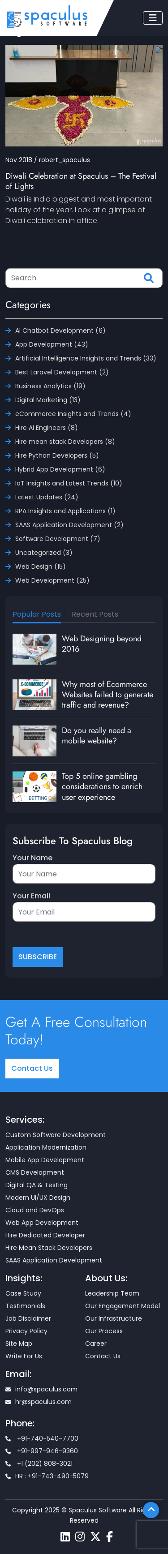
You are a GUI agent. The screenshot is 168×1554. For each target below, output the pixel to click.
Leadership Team (112, 1293)
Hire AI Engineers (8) (46, 427)
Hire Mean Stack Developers (48, 1247)
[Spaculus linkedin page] (65, 1536)
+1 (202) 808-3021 (39, 1463)
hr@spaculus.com (38, 1401)
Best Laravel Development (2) (62, 372)
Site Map (18, 1343)
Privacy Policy (26, 1330)
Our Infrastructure (113, 1318)
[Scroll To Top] (151, 1510)
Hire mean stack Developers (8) (65, 441)
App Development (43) (51, 344)
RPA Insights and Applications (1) (65, 511)
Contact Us (32, 1068)
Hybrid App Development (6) (60, 469)
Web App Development (41, 1222)
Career (96, 1343)
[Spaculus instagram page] (80, 1536)
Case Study (23, 1293)
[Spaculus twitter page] (95, 1536)
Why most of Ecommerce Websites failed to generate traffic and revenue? (107, 694)
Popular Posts (37, 614)
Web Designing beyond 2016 (102, 644)
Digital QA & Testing (36, 1185)
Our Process (104, 1330)
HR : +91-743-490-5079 (47, 1476)
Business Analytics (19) (50, 386)
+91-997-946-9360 (41, 1451)
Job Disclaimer (28, 1318)
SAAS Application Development (53, 1260)
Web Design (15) (40, 566)
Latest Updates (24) (46, 497)
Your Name (32, 858)
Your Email (31, 896)
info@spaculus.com (41, 1389)
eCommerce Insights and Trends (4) (73, 413)
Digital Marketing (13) (48, 399)
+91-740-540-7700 (41, 1438)
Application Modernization (45, 1147)
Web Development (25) (52, 580)
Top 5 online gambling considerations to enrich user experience (102, 786)
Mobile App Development (44, 1159)
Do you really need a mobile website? (96, 736)
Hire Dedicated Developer (45, 1235)
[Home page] (47, 16)
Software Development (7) (57, 538)
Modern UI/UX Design (37, 1197)
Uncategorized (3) (44, 552)
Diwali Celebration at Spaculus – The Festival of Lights (80, 181)
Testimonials (25, 1305)
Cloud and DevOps (34, 1210)
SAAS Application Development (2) (69, 524)
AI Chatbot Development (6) (60, 330)
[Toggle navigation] (153, 18)
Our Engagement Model (122, 1305)
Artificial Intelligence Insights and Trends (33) (85, 358)
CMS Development (34, 1172)
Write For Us (23, 1356)
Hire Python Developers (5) (57, 455)
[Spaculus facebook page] (109, 1536)
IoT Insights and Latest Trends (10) (68, 483)
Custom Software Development (55, 1134)
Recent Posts (95, 614)
